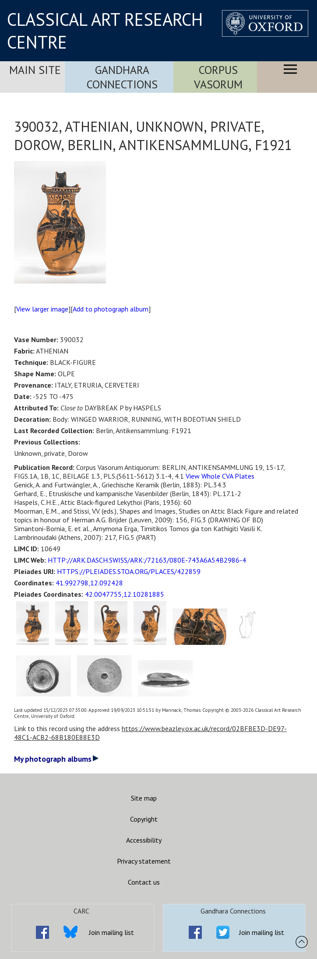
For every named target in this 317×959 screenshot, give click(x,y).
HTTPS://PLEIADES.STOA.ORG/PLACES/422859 (129, 571)
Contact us (144, 882)
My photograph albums (56, 759)
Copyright (144, 819)
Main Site (35, 70)
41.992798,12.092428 (89, 582)
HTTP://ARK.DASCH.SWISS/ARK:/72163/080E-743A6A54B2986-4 (147, 560)
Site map (144, 798)
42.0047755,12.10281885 (124, 594)
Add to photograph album (110, 308)
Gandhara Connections (122, 77)
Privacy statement (144, 861)
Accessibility (144, 840)
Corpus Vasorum (218, 77)
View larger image (42, 308)
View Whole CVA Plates (220, 476)
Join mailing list (111, 932)
